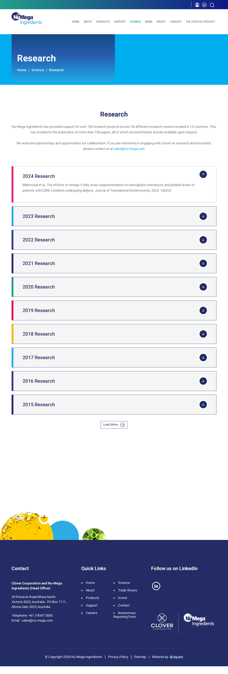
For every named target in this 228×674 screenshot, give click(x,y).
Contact (175, 21)
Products (103, 21)
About (88, 21)
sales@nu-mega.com (129, 149)
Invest (161, 21)
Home (75, 21)
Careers (91, 621)
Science (135, 21)
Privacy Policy (118, 664)
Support (120, 21)
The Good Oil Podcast (200, 21)
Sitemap (140, 664)
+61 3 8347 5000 (40, 623)
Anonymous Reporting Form (124, 622)
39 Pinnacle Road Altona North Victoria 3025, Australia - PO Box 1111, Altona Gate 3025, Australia (39, 609)
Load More (114, 428)
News (148, 21)
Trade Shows (127, 598)
